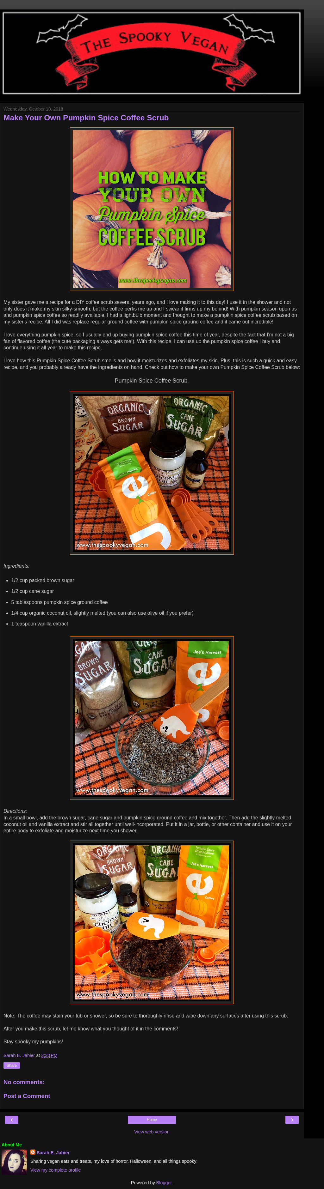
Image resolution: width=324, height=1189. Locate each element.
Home (152, 1120)
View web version (152, 1131)
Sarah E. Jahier (53, 1152)
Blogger (164, 1182)
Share (12, 1065)
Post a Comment (26, 1096)
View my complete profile (55, 1170)
